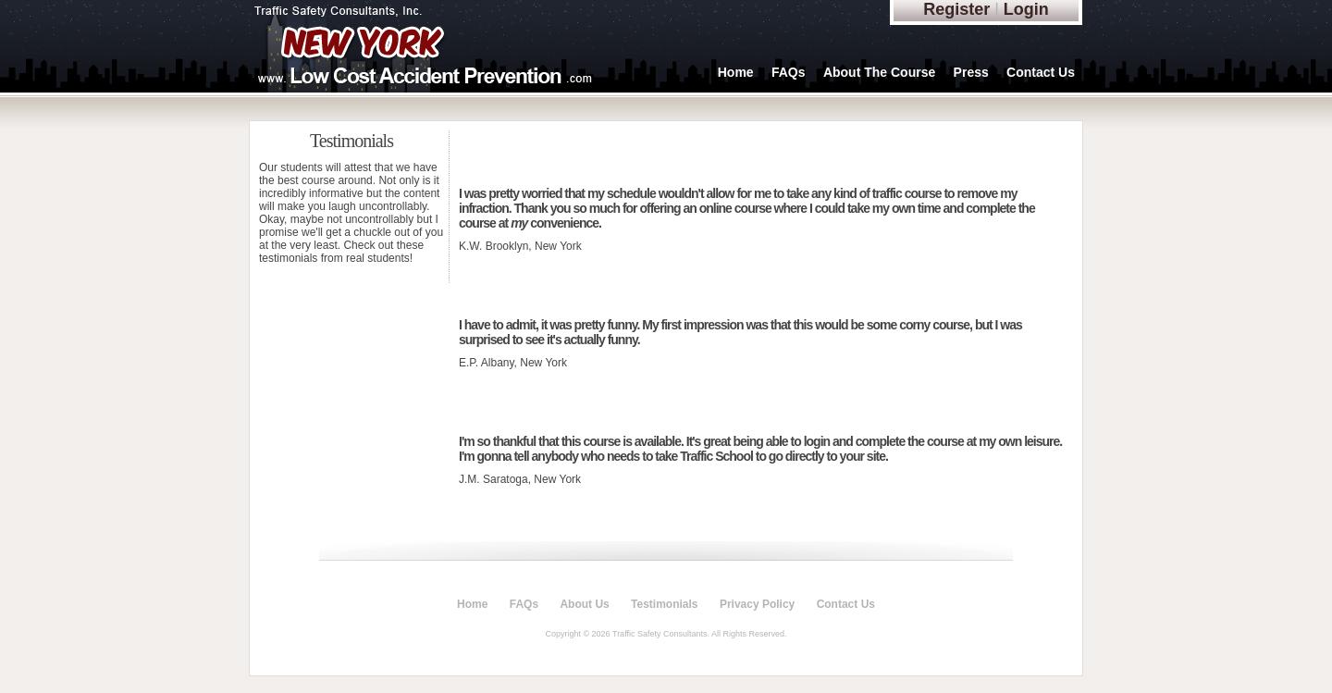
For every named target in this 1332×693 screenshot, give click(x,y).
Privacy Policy (757, 604)
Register (956, 9)
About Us (584, 604)
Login (1026, 9)
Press (971, 72)
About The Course (879, 72)
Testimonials (664, 604)
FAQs (788, 72)
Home (736, 72)
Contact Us (1040, 72)
